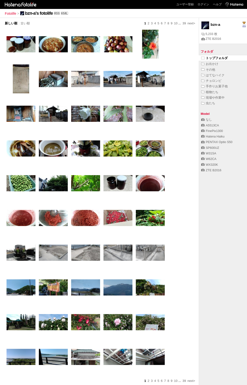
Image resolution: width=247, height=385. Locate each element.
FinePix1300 (212, 131)
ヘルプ (217, 4)
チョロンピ (211, 80)
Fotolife (10, 13)
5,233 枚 (209, 34)
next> (191, 23)
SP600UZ (210, 148)
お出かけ (209, 64)
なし (206, 119)
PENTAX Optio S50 (217, 142)
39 (184, 23)
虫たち (208, 103)
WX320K (209, 164)
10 (176, 23)
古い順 (25, 23)
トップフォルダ (214, 58)
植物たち (209, 92)
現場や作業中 (213, 97)
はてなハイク (213, 75)
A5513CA (210, 125)
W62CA (208, 159)
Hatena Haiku (213, 136)
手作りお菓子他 (214, 86)
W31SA (208, 153)
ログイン (203, 4)
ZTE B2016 (211, 39)
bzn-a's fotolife (39, 13)
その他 (208, 69)
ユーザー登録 (185, 4)
